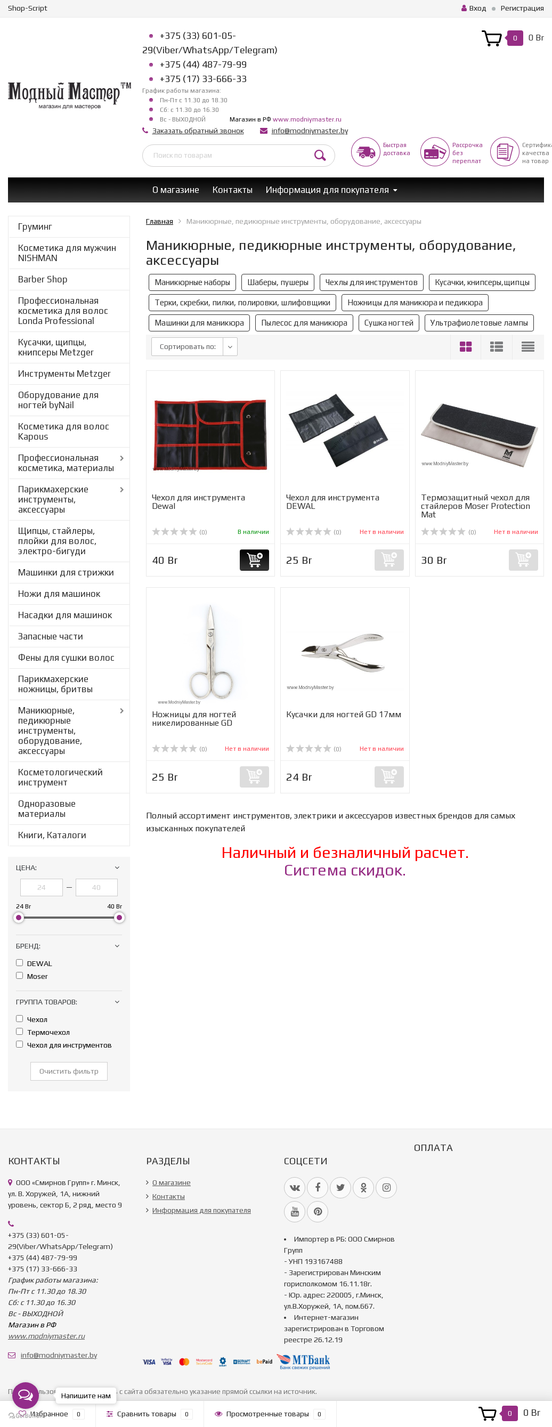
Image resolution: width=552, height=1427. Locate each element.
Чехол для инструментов (64, 1045)
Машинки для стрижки (66, 572)
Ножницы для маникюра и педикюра (415, 302)
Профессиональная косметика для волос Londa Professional (63, 310)
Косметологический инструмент (60, 777)
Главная (159, 221)
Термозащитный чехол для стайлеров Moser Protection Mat (475, 506)
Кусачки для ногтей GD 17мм (343, 714)
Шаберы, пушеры (278, 282)
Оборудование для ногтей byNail (58, 400)
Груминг (35, 226)
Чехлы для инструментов (372, 282)
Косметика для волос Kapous (63, 431)
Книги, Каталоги (52, 835)
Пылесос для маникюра (304, 322)
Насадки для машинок (65, 615)
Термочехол (43, 1032)
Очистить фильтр (69, 1071)
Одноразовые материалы (47, 808)
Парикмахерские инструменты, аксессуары (53, 499)
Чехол (31, 1019)
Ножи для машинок (59, 593)
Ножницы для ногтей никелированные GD (194, 718)
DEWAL (34, 963)
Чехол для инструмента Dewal (198, 501)
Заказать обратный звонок (198, 130)
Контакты (233, 189)
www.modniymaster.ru (307, 119)
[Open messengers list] (25, 1395)
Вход (473, 8)
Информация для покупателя (327, 189)
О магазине (175, 189)
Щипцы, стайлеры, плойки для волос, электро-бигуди (57, 540)
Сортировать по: (188, 346)
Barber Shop (43, 279)
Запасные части (50, 636)
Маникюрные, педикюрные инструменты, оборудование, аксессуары (50, 730)
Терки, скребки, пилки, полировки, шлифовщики (242, 302)
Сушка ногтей (388, 322)
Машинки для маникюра (199, 322)
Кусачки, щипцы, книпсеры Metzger (56, 347)
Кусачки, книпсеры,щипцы (482, 282)
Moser (32, 976)
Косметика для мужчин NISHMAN (67, 252)
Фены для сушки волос (66, 657)
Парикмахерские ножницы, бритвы (55, 684)
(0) (179, 532)
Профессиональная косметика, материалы (66, 462)
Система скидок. (345, 870)
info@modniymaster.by (310, 130)
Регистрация (522, 8)
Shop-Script (27, 8)
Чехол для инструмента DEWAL (332, 501)
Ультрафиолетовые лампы (479, 322)
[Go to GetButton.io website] (26, 1416)
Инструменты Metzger (64, 373)
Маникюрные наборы (192, 282)
